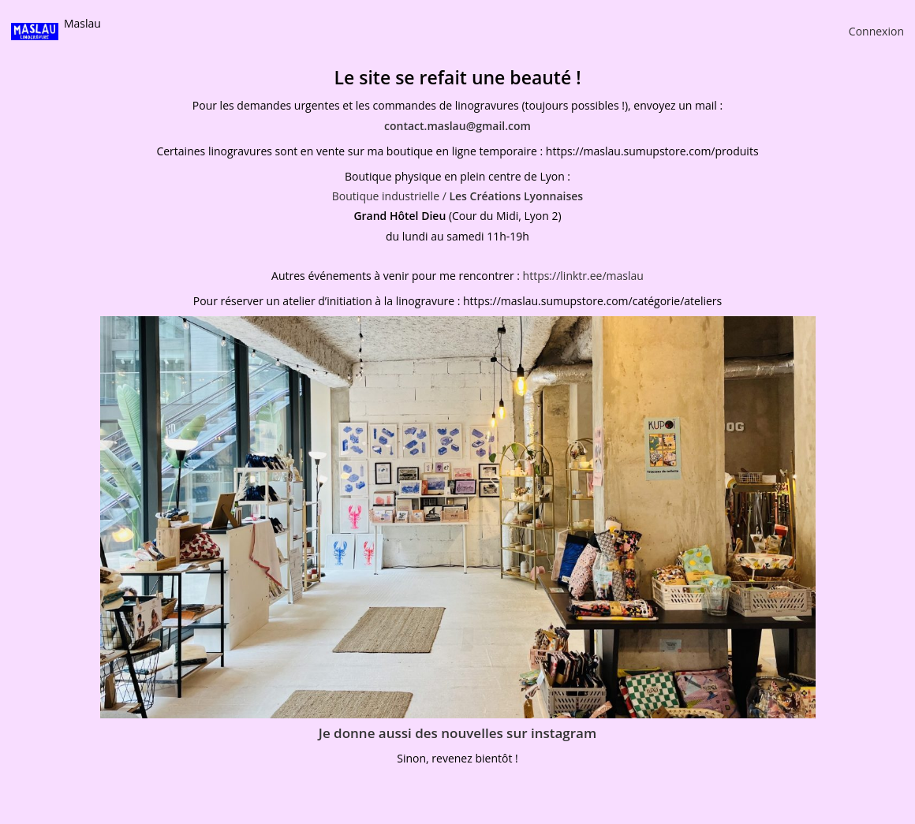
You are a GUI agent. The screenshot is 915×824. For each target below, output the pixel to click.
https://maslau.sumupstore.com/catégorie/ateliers (592, 300)
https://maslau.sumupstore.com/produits (652, 151)
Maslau (82, 23)
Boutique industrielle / (457, 195)
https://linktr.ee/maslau (583, 275)
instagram (563, 733)
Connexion (876, 31)
